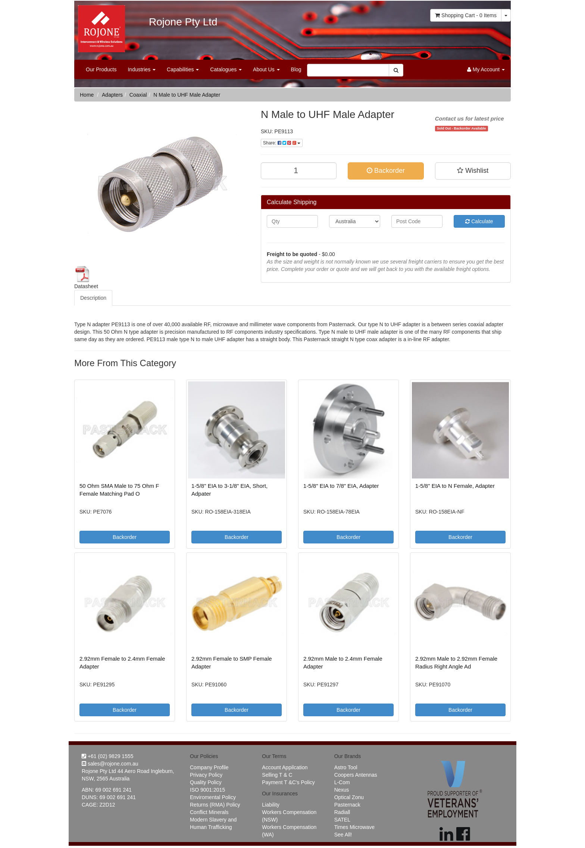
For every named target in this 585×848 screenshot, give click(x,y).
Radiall (342, 812)
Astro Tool (345, 767)
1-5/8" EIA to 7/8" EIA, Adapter (341, 486)
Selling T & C (277, 775)
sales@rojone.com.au (110, 764)
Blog (296, 69)
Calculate (479, 221)
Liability (270, 805)
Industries (142, 69)
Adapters (112, 95)
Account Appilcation (284, 767)
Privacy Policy (206, 775)
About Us (266, 69)
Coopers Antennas (355, 775)
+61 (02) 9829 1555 (108, 756)
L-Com (342, 782)
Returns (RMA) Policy (215, 805)
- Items (466, 15)
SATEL (342, 820)
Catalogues (226, 69)
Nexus (341, 790)
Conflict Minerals (209, 812)
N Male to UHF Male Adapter (186, 95)
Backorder (386, 170)
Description (93, 298)
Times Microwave (354, 827)
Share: (281, 143)
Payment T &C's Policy (288, 782)
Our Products (101, 69)
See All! (343, 835)
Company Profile (209, 767)
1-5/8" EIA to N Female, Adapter (455, 486)
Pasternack (347, 805)
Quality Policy (206, 782)
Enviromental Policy (213, 797)
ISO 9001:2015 (207, 790)
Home (87, 95)
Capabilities (183, 69)
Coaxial (138, 95)
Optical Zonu (349, 797)
